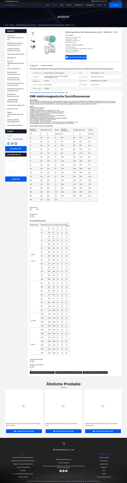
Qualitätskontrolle (103, 464)
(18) (12, 109)
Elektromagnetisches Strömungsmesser (26, 25)
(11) (15, 114)
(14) (13, 73)
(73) (11, 57)
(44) (13, 49)
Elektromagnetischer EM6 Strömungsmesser (42, 372)
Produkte (54, 5)
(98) (15, 54)
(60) (15, 37)
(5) (15, 125)
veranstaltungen (90, 5)
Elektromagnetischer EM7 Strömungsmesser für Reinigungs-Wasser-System (23, 424)
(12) (15, 89)
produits (12, 25)
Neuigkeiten (104, 467)
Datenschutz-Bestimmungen (104, 477)
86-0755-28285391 (116, 1)
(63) (15, 84)
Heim (47, 5)
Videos (62, 5)
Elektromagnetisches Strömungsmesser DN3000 (68, 372)
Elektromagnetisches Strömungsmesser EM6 (95, 372)
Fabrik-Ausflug (103, 460)
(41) (13, 78)
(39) (12, 100)
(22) (15, 44)
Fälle (104, 470)
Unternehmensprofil (104, 457)
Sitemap (104, 473)
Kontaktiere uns (79, 5)
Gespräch (115, 5)
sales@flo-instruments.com (99, 1)
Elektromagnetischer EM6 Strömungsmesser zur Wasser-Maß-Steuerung (101, 424)
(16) (13, 95)
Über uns (69, 5)
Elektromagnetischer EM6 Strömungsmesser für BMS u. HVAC (62, 424)
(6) (13, 120)
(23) (13, 68)
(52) (15, 63)
